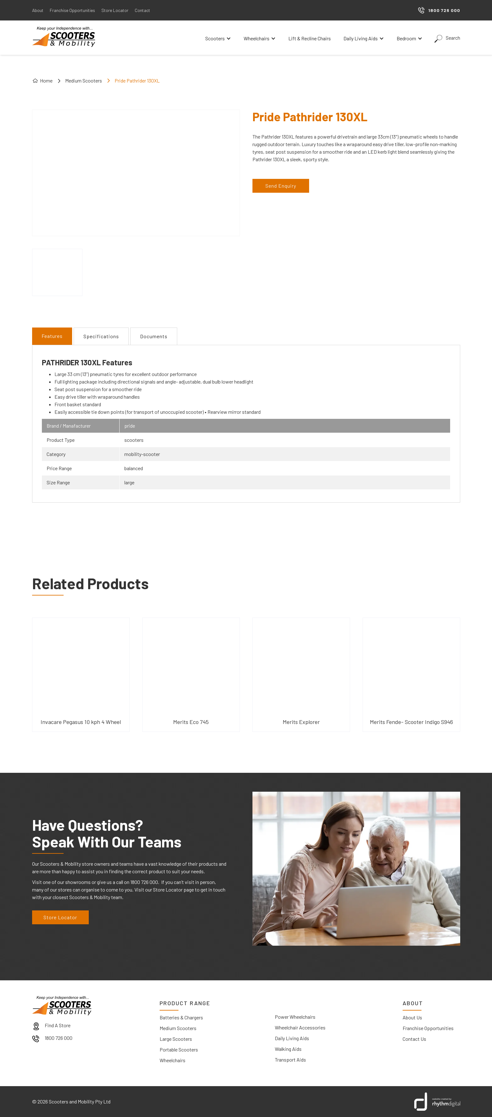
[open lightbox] (57, 272)
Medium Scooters (83, 80)
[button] (218, 38)
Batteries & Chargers (181, 1017)
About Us (412, 1017)
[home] (63, 37)
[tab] (52, 336)
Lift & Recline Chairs (309, 38)
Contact (142, 10)
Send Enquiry (280, 186)
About (37, 10)
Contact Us (414, 1039)
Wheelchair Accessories (300, 1027)
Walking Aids (288, 1049)
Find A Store (58, 1025)
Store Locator (114, 10)
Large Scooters (176, 1039)
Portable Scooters (179, 1049)
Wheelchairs (172, 1060)
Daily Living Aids (292, 1038)
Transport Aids (290, 1060)
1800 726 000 (58, 1038)
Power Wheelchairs (295, 1017)
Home (46, 80)
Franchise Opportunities (72, 10)
